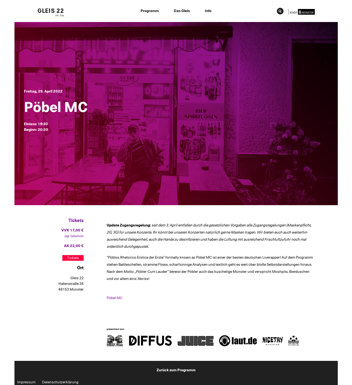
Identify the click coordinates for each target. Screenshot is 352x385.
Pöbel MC (115, 298)
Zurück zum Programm (176, 370)
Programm (150, 11)
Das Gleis (182, 11)
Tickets (73, 258)
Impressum (26, 382)
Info (208, 11)
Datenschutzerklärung (60, 382)
